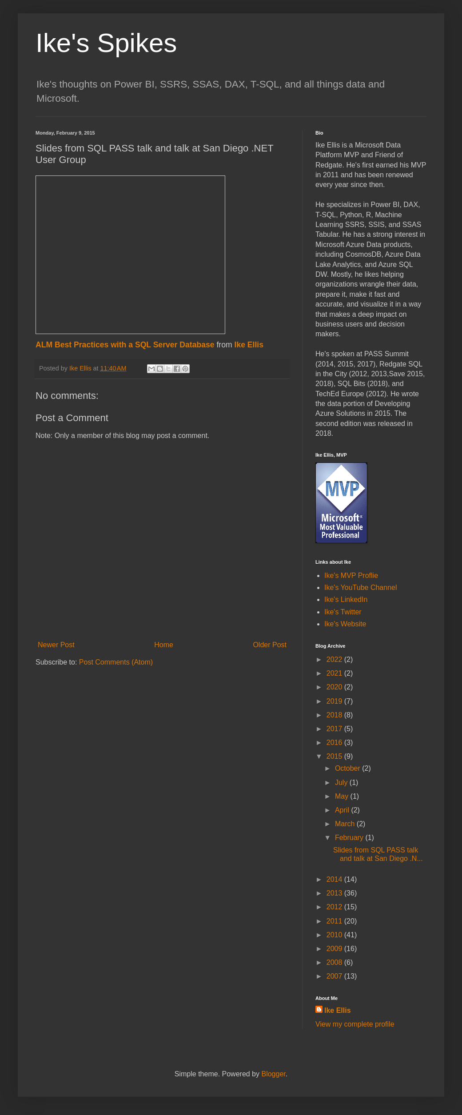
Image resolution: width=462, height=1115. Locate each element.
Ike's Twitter (343, 612)
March (346, 824)
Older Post (270, 645)
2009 (335, 948)
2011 (335, 921)
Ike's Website (345, 624)
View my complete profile (354, 1024)
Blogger (273, 1074)
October (348, 768)
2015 (335, 756)
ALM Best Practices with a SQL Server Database (125, 344)
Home (163, 645)
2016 (335, 742)
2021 (335, 673)
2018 (335, 715)
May (342, 796)
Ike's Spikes (106, 43)
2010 (335, 935)
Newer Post (56, 645)
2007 (335, 976)
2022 (335, 659)
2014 (335, 879)
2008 (335, 962)
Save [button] (397, 374)
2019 (335, 701)
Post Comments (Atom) (116, 662)
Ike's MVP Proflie (351, 575)
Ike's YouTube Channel (360, 587)
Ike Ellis (249, 344)
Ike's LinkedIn (345, 599)
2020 (335, 687)
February (350, 837)
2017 (335, 729)
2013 (335, 893)
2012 (335, 907)
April (343, 810)
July (342, 782)
